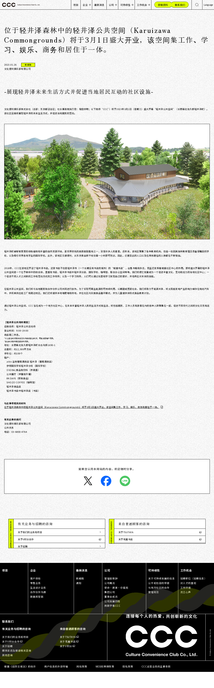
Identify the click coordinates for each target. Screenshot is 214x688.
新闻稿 (80, 594)
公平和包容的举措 (158, 599)
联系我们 (8, 638)
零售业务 (35, 599)
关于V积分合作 (26, 539)
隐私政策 (127, 682)
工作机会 (142, 4)
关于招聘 (23, 546)
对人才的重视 (188, 599)
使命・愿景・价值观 (116, 603)
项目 (75, 4)
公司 (111, 4)
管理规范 (153, 608)
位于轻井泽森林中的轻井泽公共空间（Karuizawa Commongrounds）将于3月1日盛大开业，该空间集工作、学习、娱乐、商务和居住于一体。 (81, 407)
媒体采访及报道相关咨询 (31, 553)
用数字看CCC (112, 621)
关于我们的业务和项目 (30, 532)
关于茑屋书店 (125, 539)
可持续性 (125, 4)
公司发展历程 (112, 617)
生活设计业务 (38, 603)
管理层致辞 (111, 594)
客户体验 (35, 594)
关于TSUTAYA (126, 532)
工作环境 (185, 603)
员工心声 (185, 608)
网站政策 (81, 682)
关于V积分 (124, 546)
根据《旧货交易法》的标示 (20, 682)
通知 (78, 599)
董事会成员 (111, 612)
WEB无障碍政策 (105, 682)
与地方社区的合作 (158, 603)
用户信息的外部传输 (56, 682)
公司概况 (109, 599)
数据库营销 (36, 612)
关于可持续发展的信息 (161, 594)
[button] (59, 524)
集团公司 (109, 608)
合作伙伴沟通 (38, 608)
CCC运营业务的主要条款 (156, 682)
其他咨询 (23, 560)
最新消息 (99, 4)
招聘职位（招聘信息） (193, 594)
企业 (85, 4)
